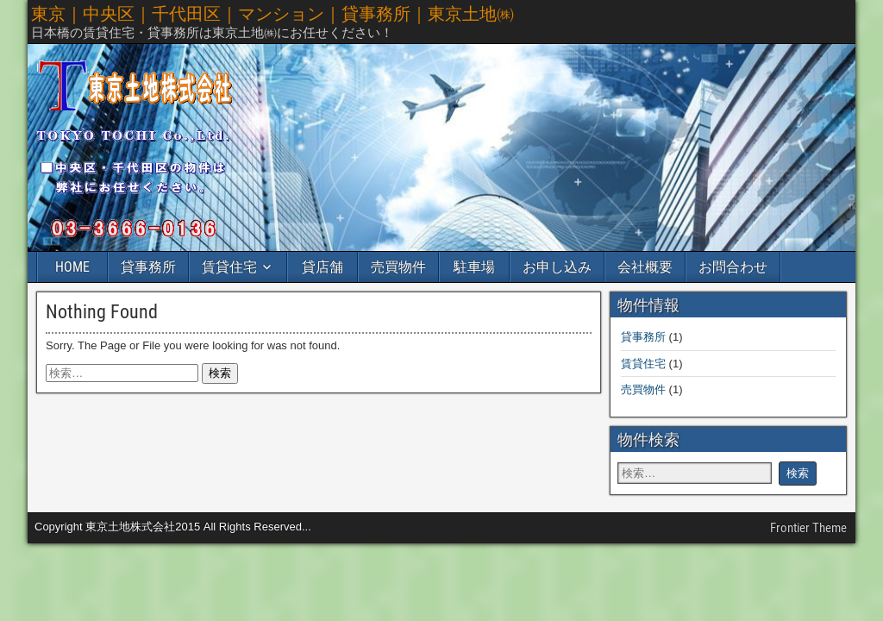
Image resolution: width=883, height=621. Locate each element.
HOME (72, 267)
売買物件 (398, 267)
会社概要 (645, 267)
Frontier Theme (808, 528)
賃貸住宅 (229, 267)
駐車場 (474, 267)
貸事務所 (148, 267)
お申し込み (557, 267)
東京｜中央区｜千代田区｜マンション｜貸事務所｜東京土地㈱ (272, 13)
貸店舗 (322, 267)
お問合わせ (732, 267)
